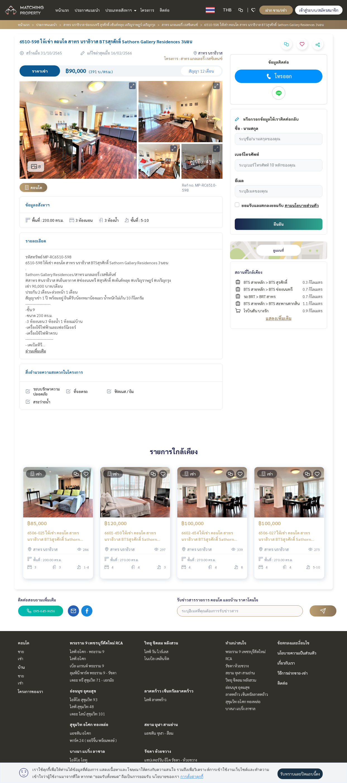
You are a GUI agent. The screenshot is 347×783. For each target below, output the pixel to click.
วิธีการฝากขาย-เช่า (292, 672)
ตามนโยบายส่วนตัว (302, 205)
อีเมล (239, 180)
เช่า (20, 658)
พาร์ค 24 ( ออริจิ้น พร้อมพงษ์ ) (93, 740)
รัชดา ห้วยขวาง (157, 751)
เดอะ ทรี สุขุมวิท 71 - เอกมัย (92, 679)
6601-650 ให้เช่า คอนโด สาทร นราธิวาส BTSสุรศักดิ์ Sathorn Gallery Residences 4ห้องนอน (130, 540)
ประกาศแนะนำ (87, 10)
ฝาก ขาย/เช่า (276, 10)
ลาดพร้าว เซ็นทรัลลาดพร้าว (168, 690)
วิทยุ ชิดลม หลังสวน (161, 642)
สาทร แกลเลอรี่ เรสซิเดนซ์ (180, 24)
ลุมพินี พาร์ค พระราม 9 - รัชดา (93, 672)
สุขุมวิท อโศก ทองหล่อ (89, 724)
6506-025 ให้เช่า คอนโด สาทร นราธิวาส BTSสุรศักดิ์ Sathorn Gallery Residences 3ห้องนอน (53, 540)
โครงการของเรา (30, 691)
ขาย (21, 651)
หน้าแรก (62, 10)
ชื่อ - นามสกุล (246, 128)
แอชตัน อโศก (80, 733)
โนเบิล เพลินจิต (156, 658)
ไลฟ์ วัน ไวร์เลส (156, 651)
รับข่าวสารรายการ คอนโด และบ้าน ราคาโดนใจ (217, 599)
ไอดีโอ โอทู (78, 759)
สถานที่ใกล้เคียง (248, 272)
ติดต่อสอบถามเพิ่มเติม (37, 599)
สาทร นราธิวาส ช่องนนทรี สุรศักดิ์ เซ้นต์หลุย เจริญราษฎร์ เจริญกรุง (109, 24)
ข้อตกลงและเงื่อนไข (293, 642)
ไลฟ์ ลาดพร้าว (155, 699)
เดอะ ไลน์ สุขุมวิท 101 (87, 713)
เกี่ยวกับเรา (286, 662)
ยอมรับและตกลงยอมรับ (262, 205)
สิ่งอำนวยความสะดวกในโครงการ (54, 372)
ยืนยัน (279, 224)
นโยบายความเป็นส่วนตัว (296, 652)
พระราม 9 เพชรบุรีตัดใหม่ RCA (96, 642)
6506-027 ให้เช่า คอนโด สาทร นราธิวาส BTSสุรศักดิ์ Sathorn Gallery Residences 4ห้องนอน (285, 540)
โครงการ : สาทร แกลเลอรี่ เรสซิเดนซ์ (193, 58)
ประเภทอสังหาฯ (120, 10)
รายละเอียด (35, 240)
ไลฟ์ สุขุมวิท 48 (82, 706)
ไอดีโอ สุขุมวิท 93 (83, 699)
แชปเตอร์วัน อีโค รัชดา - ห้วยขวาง (170, 759)
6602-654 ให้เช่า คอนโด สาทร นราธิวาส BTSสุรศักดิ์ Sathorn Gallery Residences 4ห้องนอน (207, 540)
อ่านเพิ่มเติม (35, 350)
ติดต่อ (164, 10)
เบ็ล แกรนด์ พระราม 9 (87, 665)
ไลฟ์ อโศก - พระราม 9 (87, 651)
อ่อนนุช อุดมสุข (83, 690)
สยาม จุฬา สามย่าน (161, 724)
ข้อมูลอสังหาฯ (37, 204)
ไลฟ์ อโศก (78, 658)
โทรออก (278, 76)
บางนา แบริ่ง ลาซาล (87, 751)
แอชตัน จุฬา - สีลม (158, 733)
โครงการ (147, 10)
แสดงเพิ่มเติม (278, 318)
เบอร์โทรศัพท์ (247, 154)
